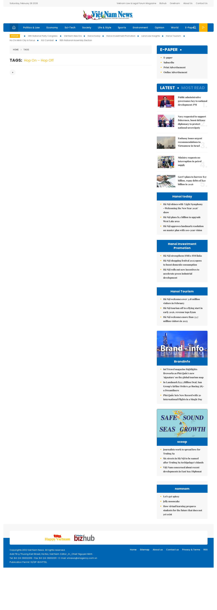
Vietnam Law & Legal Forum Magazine (136, 3)
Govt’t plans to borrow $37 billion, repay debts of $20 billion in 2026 (192, 180)
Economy (52, 27)
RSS (205, 549)
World (174, 27)
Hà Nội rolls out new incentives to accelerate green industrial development (181, 273)
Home (16, 49)
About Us (187, 3)
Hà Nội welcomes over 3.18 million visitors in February (181, 301)
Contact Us (202, 3)
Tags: (16, 60)
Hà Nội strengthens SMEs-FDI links (182, 255)
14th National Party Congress (43, 35)
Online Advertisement (175, 72)
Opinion (159, 27)
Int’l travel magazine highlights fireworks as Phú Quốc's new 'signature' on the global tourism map (183, 373)
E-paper (169, 49)
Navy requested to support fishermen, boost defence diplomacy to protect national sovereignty (192, 122)
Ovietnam (175, 3)
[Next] (13, 72)
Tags (25, 49)
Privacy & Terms (191, 549)
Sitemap (144, 549)
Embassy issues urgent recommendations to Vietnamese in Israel (190, 142)
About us (158, 549)
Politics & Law (31, 27)
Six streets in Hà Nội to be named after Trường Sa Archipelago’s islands (183, 460)
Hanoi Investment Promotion (120, 35)
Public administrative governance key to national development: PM (192, 101)
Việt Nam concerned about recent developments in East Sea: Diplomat (182, 469)
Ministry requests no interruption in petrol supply (189, 161)
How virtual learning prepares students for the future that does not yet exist (182, 510)
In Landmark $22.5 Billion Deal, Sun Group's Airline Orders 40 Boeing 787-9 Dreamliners (183, 386)
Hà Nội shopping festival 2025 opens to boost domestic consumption (182, 262)
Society (86, 27)
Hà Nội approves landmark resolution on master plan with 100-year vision (183, 228)
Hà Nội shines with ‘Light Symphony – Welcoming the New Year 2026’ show (183, 208)
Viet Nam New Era (73, 35)
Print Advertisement (175, 67)
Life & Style (104, 27)
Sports (122, 27)
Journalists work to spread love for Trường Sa (181, 451)
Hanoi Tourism (173, 35)
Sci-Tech (70, 27)
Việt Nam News (108, 15)
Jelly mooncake (171, 501)
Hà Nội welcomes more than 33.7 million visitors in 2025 (180, 319)
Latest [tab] (167, 88)
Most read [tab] (193, 88)
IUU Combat (47, 40)
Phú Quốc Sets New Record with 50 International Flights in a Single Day (182, 397)
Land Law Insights (150, 35)
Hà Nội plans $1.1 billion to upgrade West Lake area (182, 219)
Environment (140, 27)
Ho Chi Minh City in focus (22, 40)
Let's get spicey (171, 496)
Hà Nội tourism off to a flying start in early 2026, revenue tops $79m (183, 310)
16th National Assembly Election (76, 40)
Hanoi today (94, 35)
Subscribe (169, 62)
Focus (14, 35)
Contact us (172, 549)
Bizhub (162, 3)
